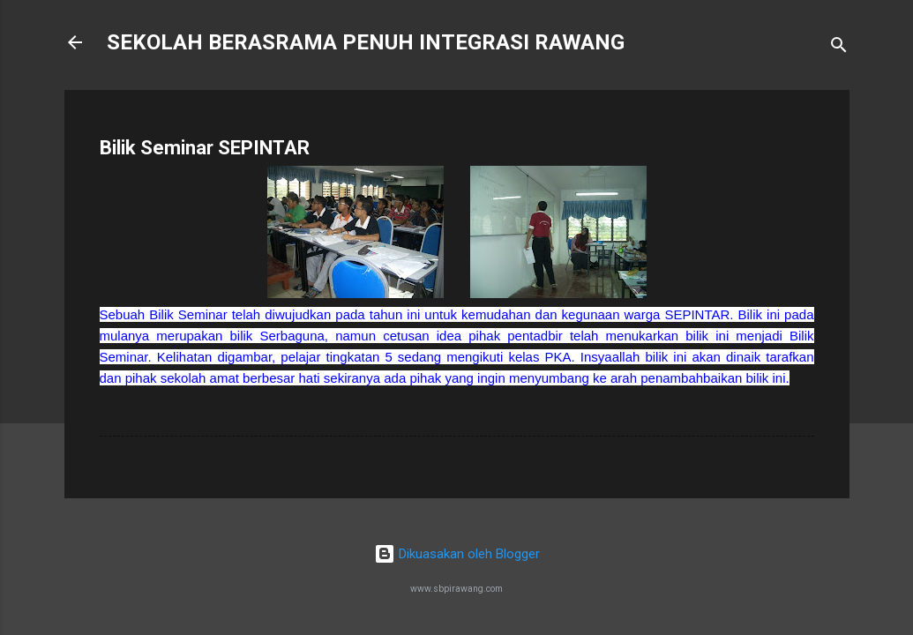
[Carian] (838, 48)
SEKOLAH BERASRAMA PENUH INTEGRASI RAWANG (366, 42)
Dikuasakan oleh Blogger (457, 554)
